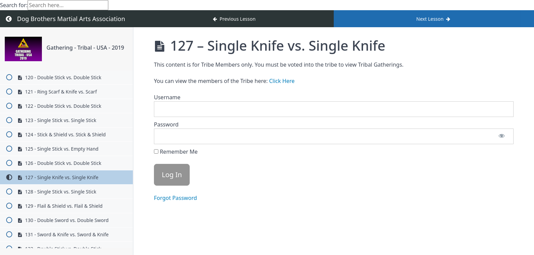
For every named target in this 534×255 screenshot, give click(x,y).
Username (167, 97)
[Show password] (502, 136)
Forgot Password (175, 198)
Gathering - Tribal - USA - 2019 (85, 47)
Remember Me (176, 151)
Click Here (282, 81)
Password (166, 124)
